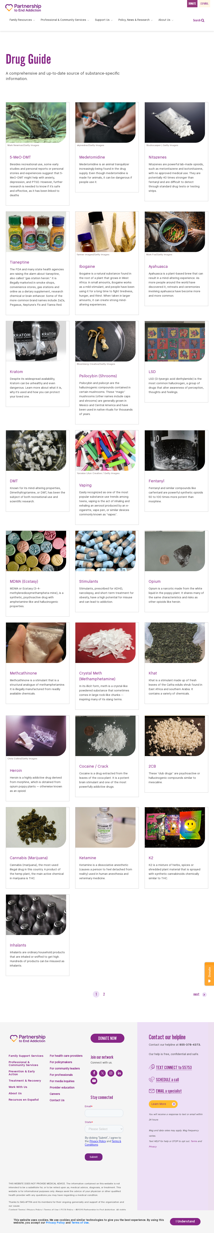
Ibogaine (87, 267)
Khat (153, 673)
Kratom (16, 372)
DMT (14, 481)
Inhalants (18, 945)
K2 (151, 858)
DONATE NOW (107, 1038)
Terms (194, 1141)
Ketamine (87, 858)
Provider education (62, 1087)
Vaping (85, 485)
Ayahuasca (158, 267)
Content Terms (17, 1210)
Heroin (16, 771)
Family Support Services (26, 1056)
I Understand (185, 1221)
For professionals (61, 1075)
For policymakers (61, 1062)
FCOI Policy (67, 1210)
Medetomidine (92, 157)
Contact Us (57, 1100)
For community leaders (65, 1068)
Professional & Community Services (23, 1064)
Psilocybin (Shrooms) (98, 376)
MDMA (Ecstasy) (24, 582)
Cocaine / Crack (93, 766)
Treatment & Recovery (25, 1080)
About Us (15, 1093)
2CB (152, 766)
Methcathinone (23, 673)
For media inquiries (62, 1081)
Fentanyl (156, 481)
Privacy (153, 1147)
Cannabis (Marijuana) (29, 858)
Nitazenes (158, 157)
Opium (155, 582)
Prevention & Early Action (22, 1073)
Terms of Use (51, 1210)
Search (198, 20)
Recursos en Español (24, 1100)
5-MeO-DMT (20, 157)
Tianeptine (19, 262)
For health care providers (66, 1056)
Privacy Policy (34, 1210)
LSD (152, 372)
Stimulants (88, 582)
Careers (55, 1094)
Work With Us (18, 1087)
